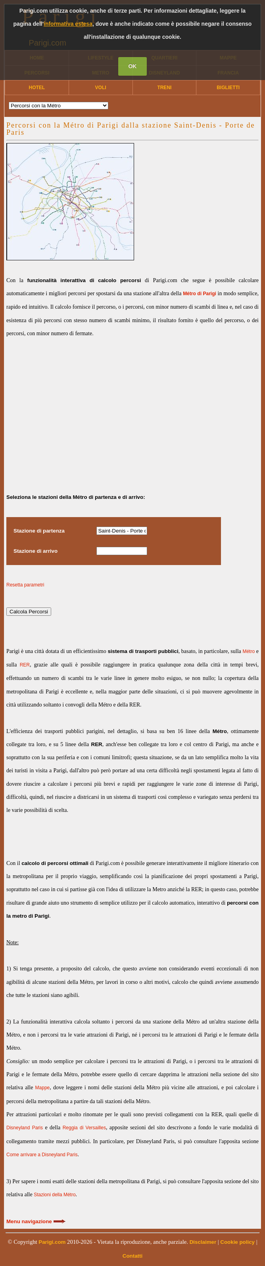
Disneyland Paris (24, 1127)
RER (25, 665)
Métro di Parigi (199, 293)
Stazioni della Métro (54, 1194)
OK (132, 66)
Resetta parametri (25, 585)
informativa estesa (68, 24)
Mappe (42, 1087)
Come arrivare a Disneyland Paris (41, 1154)
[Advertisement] (132, 408)
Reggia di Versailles (84, 1127)
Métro (248, 651)
